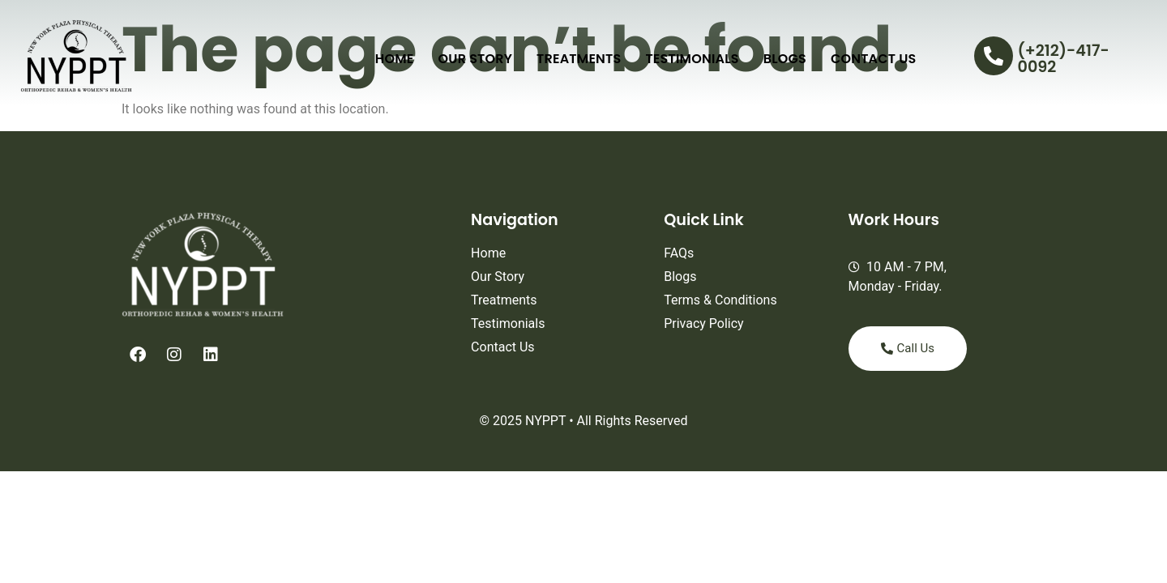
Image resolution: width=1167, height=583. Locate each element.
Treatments (578, 58)
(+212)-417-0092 (1063, 58)
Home (394, 58)
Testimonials (691, 58)
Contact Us (874, 58)
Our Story (475, 58)
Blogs (784, 58)
